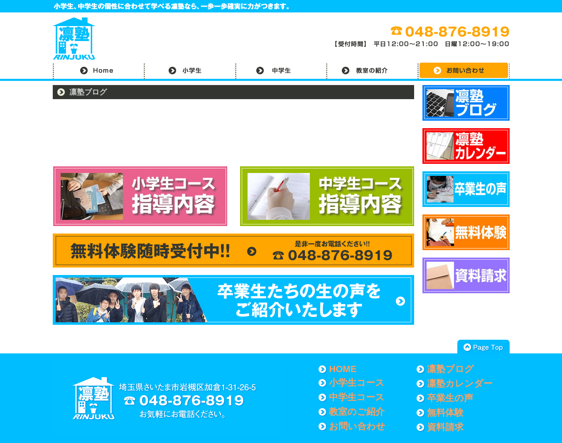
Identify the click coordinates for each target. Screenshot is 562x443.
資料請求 (445, 427)
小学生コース (357, 382)
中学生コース (357, 397)
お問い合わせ (357, 426)
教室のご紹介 (357, 411)
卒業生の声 (450, 398)
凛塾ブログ (450, 369)
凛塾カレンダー (460, 383)
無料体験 (445, 412)
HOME (342, 369)
